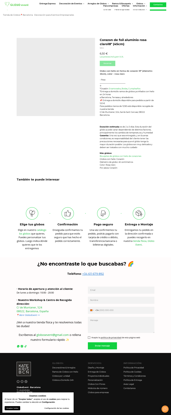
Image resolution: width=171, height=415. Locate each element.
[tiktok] (25, 346)
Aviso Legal (129, 384)
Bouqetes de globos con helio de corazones (120, 156)
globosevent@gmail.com (52, 335)
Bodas (124, 89)
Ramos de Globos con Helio (65, 372)
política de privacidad (111, 337)
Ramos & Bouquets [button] (121, 7)
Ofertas (107, 9)
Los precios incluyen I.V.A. (112, 57)
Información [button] (139, 9)
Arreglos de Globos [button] (97, 7)
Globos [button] (140, 7)
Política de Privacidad (134, 368)
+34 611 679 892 (93, 273)
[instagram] (21, 346)
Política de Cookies (132, 372)
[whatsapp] (18, 346)
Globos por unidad (61, 376)
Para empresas (122, 9)
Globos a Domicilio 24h (63, 380)
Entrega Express (48, 7)
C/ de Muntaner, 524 (29, 307)
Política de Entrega (133, 380)
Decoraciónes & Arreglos (63, 368)
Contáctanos (129, 388)
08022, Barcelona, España (33, 311)
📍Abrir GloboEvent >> (28, 315)
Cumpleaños (134, 89)
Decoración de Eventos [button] (71, 7)
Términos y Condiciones (135, 376)
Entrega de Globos (97, 372)
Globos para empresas (98, 392)
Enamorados (115, 89)
